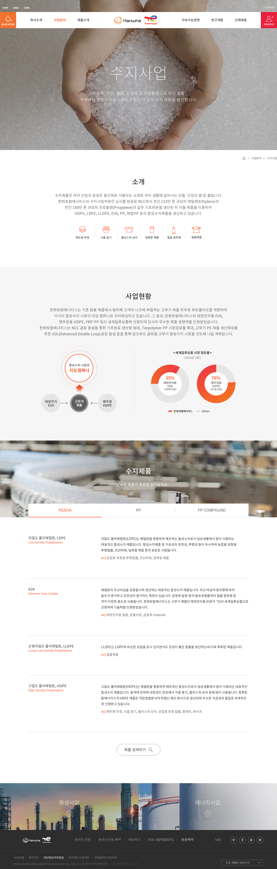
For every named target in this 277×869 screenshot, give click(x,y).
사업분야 (60, 20)
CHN (26, 7)
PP (138, 510)
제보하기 (134, 840)
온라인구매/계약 (109, 840)
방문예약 (187, 840)
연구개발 (217, 20)
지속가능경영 (191, 20)
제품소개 (83, 20)
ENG (16, 7)
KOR (5, 7)
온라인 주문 (83, 840)
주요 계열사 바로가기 (238, 862)
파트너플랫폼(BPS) (161, 840)
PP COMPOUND (212, 510)
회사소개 (36, 20)
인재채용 (241, 20)
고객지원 (269, 7)
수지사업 (272, 158)
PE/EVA (65, 510)
